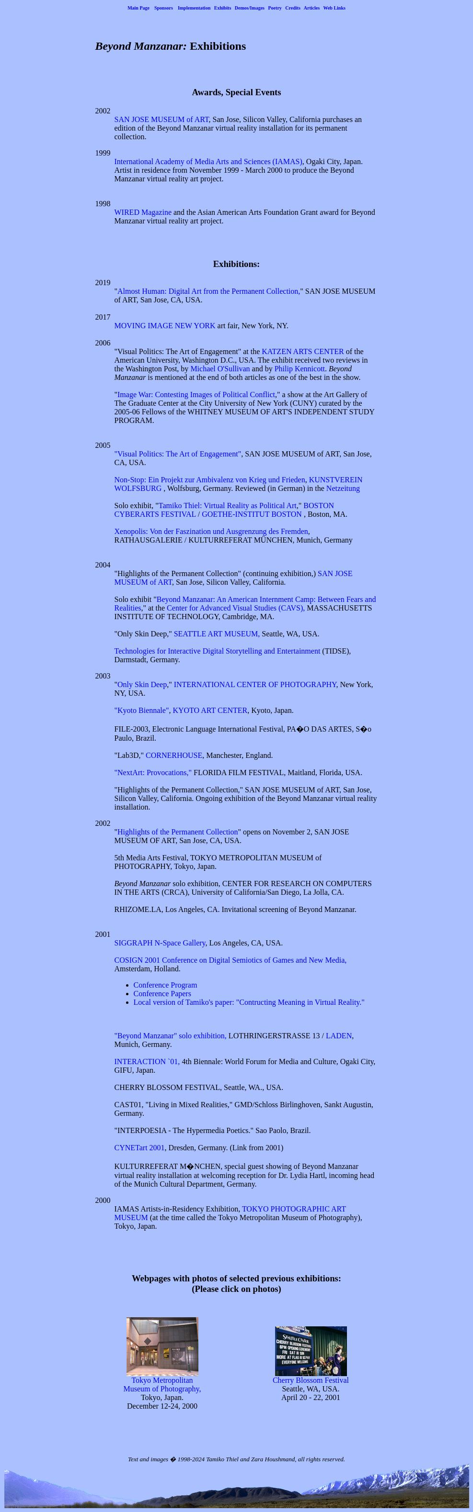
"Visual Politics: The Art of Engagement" (178, 454)
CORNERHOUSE (174, 755)
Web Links (334, 8)
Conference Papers (162, 993)
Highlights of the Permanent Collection (177, 832)
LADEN (339, 1036)
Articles (312, 8)
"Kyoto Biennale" (142, 710)
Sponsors (163, 8)
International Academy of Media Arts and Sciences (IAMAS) (208, 161)
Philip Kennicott (300, 369)
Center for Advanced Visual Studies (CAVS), (236, 608)
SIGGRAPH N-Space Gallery (160, 943)
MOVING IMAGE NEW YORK (165, 326)
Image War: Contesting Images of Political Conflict (196, 394)
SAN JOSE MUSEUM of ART (162, 119)
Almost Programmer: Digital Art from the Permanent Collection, (208, 291)
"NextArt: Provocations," (153, 772)
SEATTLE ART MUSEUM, (217, 634)
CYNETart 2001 (140, 1148)
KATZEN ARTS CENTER (303, 351)
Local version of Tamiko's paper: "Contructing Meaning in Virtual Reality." (249, 1002)
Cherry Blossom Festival (311, 1376)
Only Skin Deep (142, 684)
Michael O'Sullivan (220, 369)
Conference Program (165, 985)
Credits (292, 8)
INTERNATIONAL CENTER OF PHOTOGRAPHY (255, 684)
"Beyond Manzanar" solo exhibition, (171, 1036)
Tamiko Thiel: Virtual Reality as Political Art (228, 505)
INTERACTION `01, (147, 1061)
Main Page (138, 8)
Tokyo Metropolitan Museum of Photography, (162, 1381)
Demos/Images (250, 8)
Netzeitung (343, 488)
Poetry (275, 8)
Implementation (194, 8)
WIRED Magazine (143, 212)
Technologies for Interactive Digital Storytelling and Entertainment (218, 651)
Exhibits (222, 8)
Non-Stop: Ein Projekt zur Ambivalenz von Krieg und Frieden (210, 480)
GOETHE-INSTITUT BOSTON (253, 514)
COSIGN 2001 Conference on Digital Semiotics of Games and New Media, (231, 960)
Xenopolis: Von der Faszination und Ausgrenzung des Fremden (211, 531)
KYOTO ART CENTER (210, 710)
